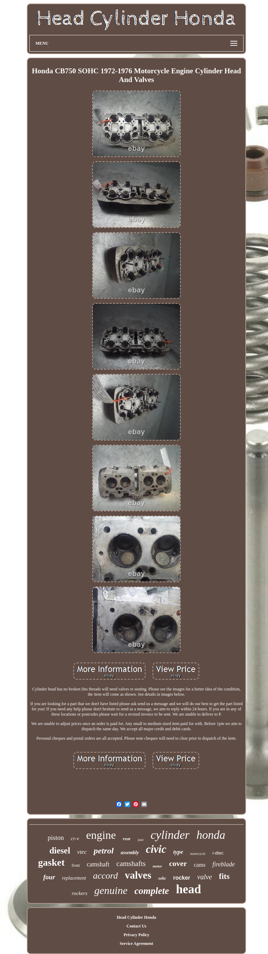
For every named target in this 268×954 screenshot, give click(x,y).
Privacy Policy (136, 934)
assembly (130, 852)
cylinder (170, 834)
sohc (162, 878)
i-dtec (218, 853)
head (188, 889)
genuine (110, 890)
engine (101, 835)
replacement (74, 878)
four (49, 877)
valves (138, 875)
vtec (82, 852)
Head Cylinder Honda (136, 917)
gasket (51, 862)
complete (151, 891)
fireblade (224, 864)
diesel (59, 850)
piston (55, 837)
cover (178, 863)
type (178, 852)
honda (210, 835)
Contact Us (136, 926)
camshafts (131, 863)
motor (157, 866)
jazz (140, 839)
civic (156, 849)
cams (200, 865)
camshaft (98, 864)
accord (105, 876)
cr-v (75, 838)
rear (127, 838)
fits (224, 876)
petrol (103, 850)
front (76, 865)
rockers (79, 893)
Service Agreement (136, 943)
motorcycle (198, 854)
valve (204, 877)
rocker (181, 878)
